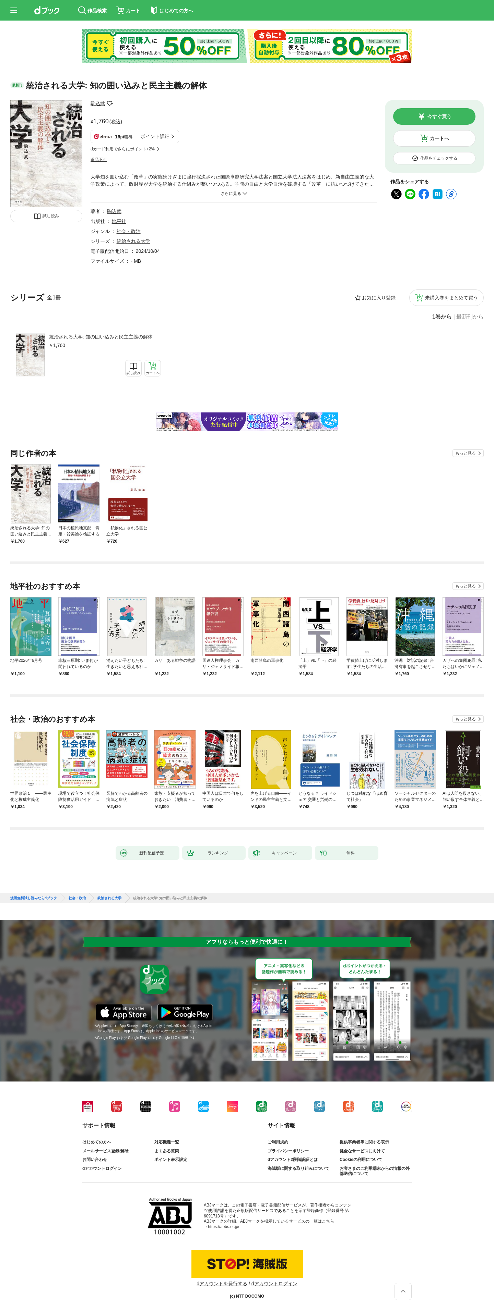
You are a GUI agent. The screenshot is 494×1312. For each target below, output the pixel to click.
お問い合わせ (94, 1159)
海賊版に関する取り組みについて (298, 1168)
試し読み (51, 215)
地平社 (119, 221)
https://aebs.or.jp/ (223, 1226)
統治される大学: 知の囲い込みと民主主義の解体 (101, 336)
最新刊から (470, 317)
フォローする (109, 103)
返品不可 (99, 159)
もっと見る (465, 453)
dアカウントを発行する (222, 1283)
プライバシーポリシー (288, 1151)
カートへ (439, 138)
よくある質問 (166, 1151)
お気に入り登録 (379, 297)
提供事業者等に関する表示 (364, 1142)
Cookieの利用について (361, 1159)
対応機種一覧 (166, 1142)
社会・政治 (129, 231)
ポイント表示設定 (170, 1159)
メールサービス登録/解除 (105, 1151)
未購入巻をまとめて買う (451, 297)
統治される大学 (133, 241)
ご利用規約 (278, 1142)
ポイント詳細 (155, 136)
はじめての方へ (96, 1142)
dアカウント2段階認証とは (293, 1159)
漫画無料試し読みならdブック (33, 898)
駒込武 (98, 103)
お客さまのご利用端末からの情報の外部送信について (375, 1171)
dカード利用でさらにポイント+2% (123, 149)
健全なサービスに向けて (362, 1151)
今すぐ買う (439, 116)
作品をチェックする (438, 158)
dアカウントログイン (102, 1168)
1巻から (442, 317)
